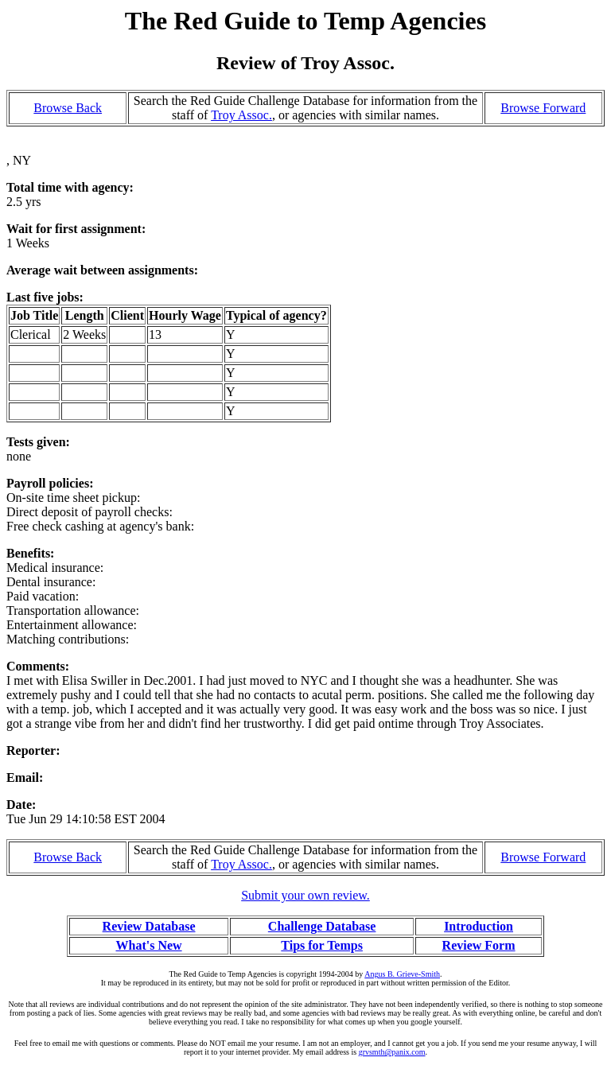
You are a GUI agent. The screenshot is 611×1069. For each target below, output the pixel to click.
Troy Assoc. (241, 115)
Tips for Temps (322, 945)
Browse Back (67, 108)
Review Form (479, 945)
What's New (148, 945)
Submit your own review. (305, 895)
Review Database (149, 926)
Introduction (478, 926)
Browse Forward (543, 108)
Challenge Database (322, 926)
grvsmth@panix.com (392, 1052)
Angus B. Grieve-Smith (402, 974)
